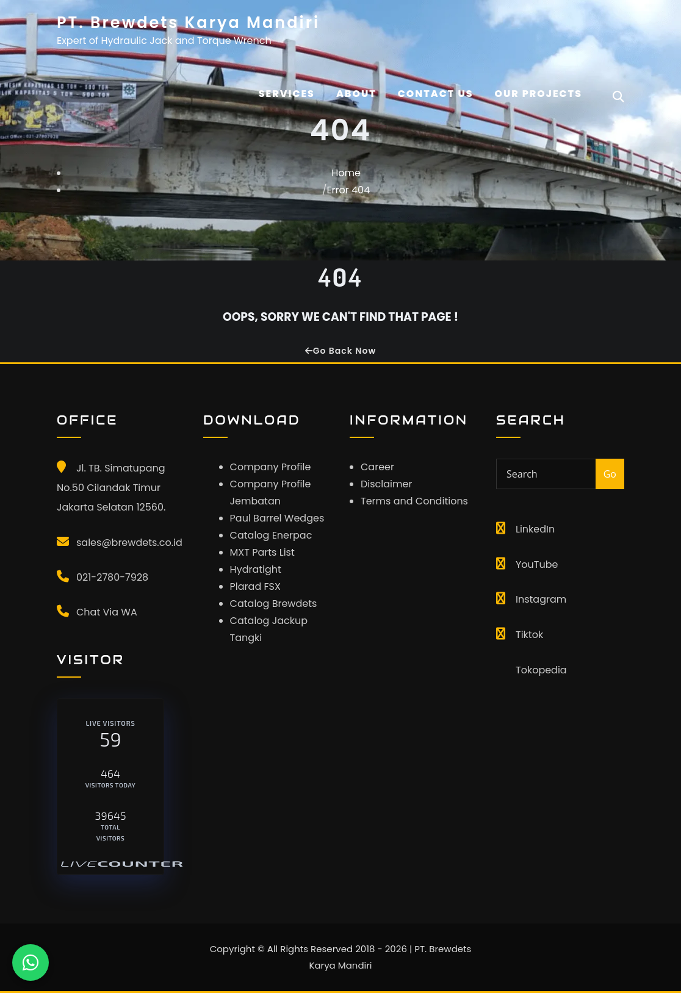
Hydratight (255, 569)
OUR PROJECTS (539, 94)
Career (377, 467)
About (356, 94)
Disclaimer (386, 484)
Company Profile (270, 467)
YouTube (537, 564)
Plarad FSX (255, 586)
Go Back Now (340, 351)
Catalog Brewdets (273, 604)
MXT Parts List (262, 552)
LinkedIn (535, 529)
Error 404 (348, 190)
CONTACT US (436, 94)
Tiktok (529, 635)
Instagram (541, 599)
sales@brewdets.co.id (129, 543)
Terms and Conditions (414, 501)
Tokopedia (541, 670)
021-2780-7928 (112, 577)
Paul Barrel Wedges (277, 518)
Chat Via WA (106, 612)
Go (610, 474)
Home (346, 173)
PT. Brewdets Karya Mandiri (188, 23)
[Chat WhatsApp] (30, 962)
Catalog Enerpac (271, 535)
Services (287, 94)
